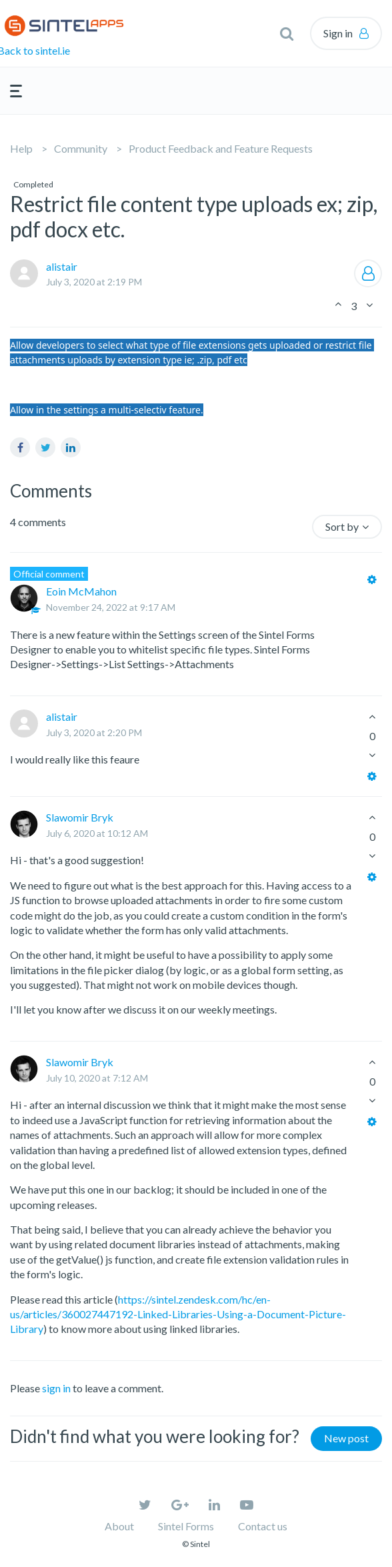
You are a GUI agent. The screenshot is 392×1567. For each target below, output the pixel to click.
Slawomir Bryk (79, 817)
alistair (61, 266)
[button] (286, 33)
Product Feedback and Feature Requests (221, 148)
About (119, 1526)
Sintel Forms (186, 1526)
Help (21, 148)
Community (80, 148)
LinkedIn (71, 447)
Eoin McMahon (81, 591)
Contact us (262, 1526)
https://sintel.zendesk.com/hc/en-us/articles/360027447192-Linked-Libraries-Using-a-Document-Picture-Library (178, 1314)
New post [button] (346, 1438)
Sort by (342, 526)
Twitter (45, 447)
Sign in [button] (338, 33)
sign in (56, 1388)
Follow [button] (368, 273)
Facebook (20, 447)
